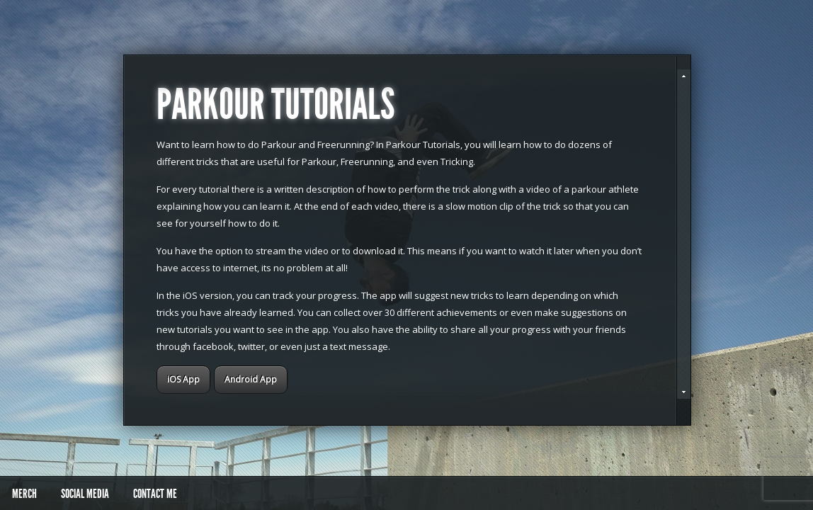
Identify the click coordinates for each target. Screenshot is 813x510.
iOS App (183, 379)
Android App (250, 379)
